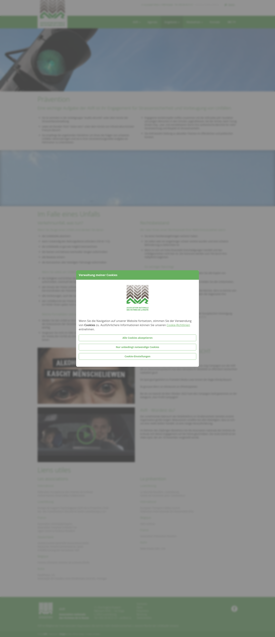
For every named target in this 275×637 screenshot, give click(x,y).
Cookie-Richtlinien (178, 325)
